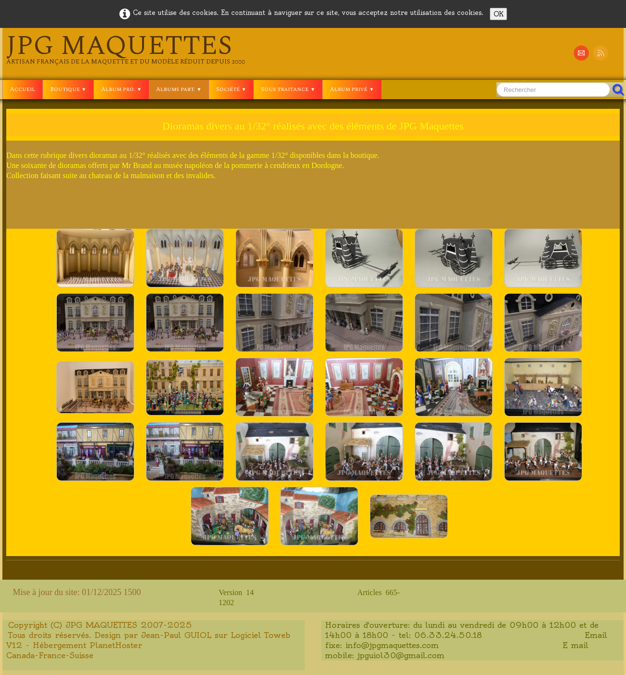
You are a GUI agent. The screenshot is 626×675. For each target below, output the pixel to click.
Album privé (352, 89)
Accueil (22, 89)
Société (231, 89)
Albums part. (178, 89)
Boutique (68, 89)
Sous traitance (288, 89)
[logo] (125, 49)
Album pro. (121, 89)
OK (498, 14)
